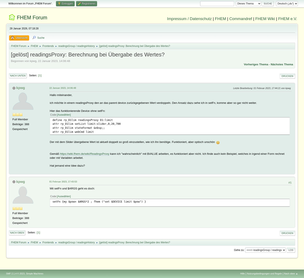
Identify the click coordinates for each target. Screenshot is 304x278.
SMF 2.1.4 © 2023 (15, 273)
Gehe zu (239, 250)
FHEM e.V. (287, 18)
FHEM (220, 18)
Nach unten (18, 75)
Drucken (287, 76)
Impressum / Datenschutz (189, 18)
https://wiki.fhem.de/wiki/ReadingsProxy (84, 153)
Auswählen (64, 114)
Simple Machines (34, 273)
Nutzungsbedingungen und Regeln (264, 273)
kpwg (20, 88)
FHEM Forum (32, 17)
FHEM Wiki (265, 18)
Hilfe (242, 273)
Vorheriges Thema (256, 64)
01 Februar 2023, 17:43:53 (63, 181)
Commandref (240, 18)
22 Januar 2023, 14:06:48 (62, 88)
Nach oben (17, 232)
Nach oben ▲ (291, 273)
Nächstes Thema (282, 64)
